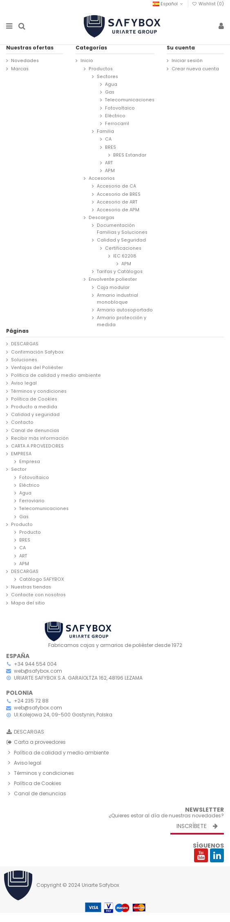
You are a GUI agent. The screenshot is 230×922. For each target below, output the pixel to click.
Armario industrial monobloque (117, 298)
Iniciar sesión (187, 61)
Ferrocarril (117, 124)
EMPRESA (21, 454)
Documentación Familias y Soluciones (122, 228)
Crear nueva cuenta (195, 69)
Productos (101, 69)
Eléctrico (115, 116)
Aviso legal (24, 383)
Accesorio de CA (116, 186)
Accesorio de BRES (119, 194)
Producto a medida (34, 407)
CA (108, 139)
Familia (105, 131)
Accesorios (102, 178)
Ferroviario (32, 501)
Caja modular (113, 287)
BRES (110, 147)
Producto (22, 524)
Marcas (20, 69)
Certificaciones (123, 248)
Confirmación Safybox (37, 352)
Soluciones (24, 360)
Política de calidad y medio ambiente (56, 375)
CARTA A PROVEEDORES (37, 446)
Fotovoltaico (120, 108)
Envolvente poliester (113, 279)
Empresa (29, 462)
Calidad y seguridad (35, 415)
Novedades (25, 61)
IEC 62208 (124, 256)
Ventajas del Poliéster (37, 368)
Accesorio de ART (117, 202)
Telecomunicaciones (129, 100)
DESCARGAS (24, 344)
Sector (19, 469)
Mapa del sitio (28, 603)
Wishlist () (208, 4)
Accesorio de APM (118, 210)
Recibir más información (40, 438)
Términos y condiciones (39, 391)
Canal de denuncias (35, 430)
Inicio (86, 61)
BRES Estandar (129, 155)
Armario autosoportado (125, 310)
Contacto (22, 422)
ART (109, 163)
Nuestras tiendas (31, 587)
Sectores (107, 77)
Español (168, 4)
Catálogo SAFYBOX (41, 579)
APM (110, 171)
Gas (109, 92)
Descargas (101, 218)
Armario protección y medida (121, 321)
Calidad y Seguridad (121, 240)
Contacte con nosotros (38, 595)
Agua (111, 84)
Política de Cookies (34, 399)
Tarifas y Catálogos (120, 272)
